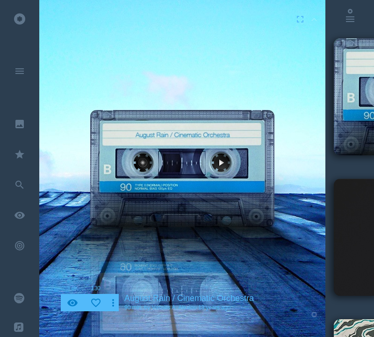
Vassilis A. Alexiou (174, 307)
